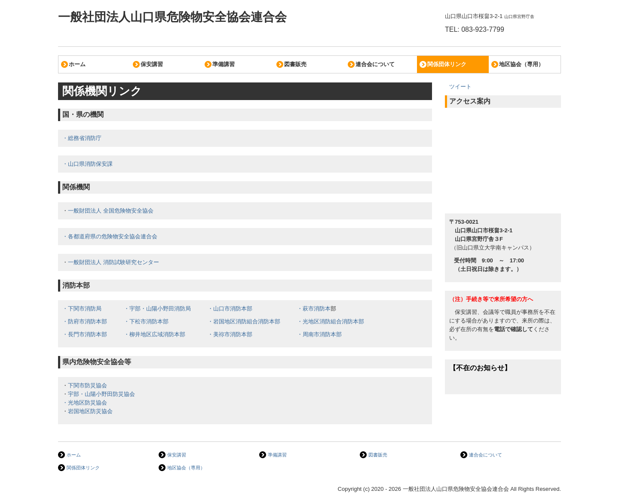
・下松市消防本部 (146, 321)
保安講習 (152, 64)
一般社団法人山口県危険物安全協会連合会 (172, 17)
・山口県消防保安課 (87, 164)
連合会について (375, 64)
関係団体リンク (446, 64)
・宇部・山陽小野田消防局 (157, 308)
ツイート (460, 86)
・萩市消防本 (314, 308)
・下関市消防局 (81, 308)
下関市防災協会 (87, 385)
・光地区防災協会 (84, 402)
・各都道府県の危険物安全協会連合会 (109, 236)
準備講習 (223, 64)
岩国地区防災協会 (90, 411)
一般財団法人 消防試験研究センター (113, 262)
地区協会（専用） (521, 64)
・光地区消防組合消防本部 (330, 321)
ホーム (77, 64)
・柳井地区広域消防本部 (154, 334)
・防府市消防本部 (84, 321)
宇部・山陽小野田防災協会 (101, 394)
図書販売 (295, 64)
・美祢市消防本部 (230, 334)
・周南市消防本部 (319, 334)
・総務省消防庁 (81, 138)
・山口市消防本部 (230, 308)
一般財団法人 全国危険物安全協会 (110, 210)
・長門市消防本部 (84, 334)
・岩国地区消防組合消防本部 (244, 321)
